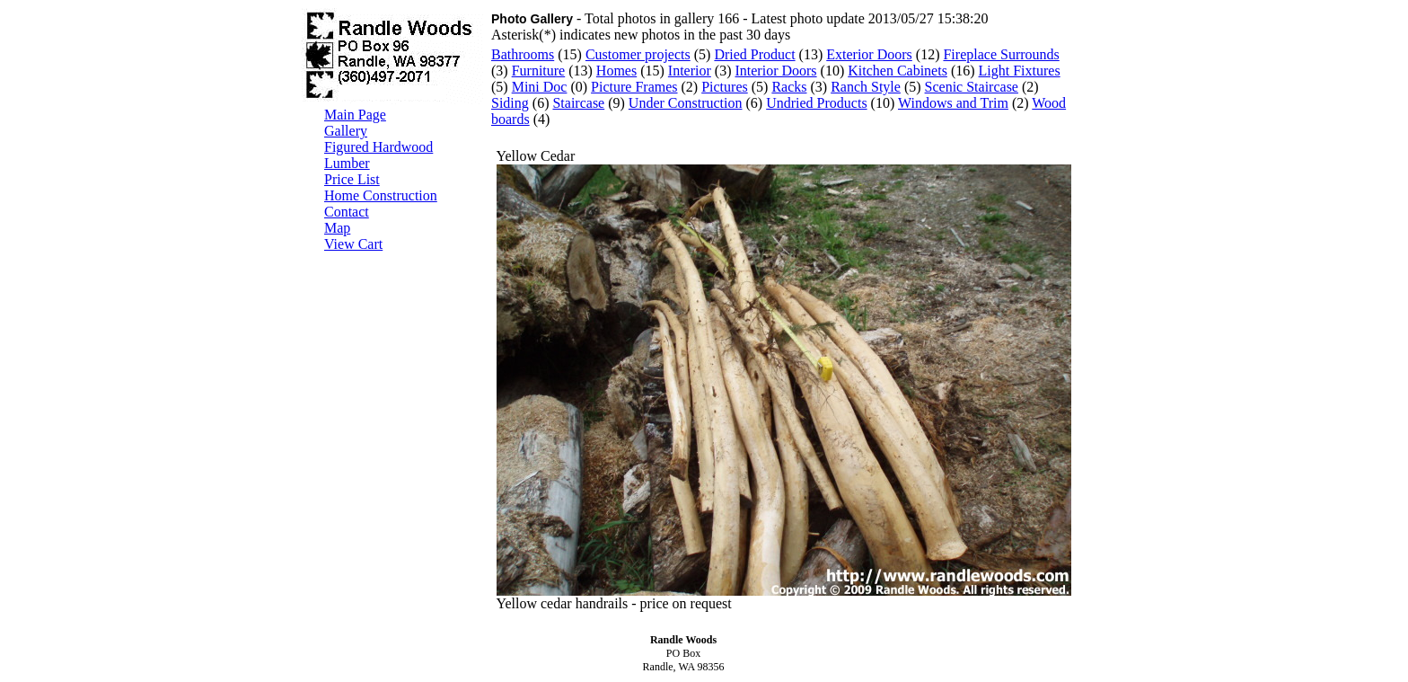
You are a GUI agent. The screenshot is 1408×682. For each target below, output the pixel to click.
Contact (346, 211)
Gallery (345, 130)
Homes (616, 70)
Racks (788, 86)
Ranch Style (866, 86)
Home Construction (380, 195)
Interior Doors (775, 70)
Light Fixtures (1019, 70)
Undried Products (816, 103)
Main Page (355, 114)
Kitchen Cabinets (897, 70)
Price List (352, 179)
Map (337, 227)
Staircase (578, 103)
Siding (510, 103)
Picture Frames (634, 86)
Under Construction (686, 103)
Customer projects (638, 54)
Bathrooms (522, 54)
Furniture (539, 70)
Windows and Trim (953, 103)
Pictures (724, 86)
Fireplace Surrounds (1001, 54)
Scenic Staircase (971, 86)
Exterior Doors (869, 54)
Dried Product (754, 54)
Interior (689, 70)
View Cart (353, 244)
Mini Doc (540, 86)
